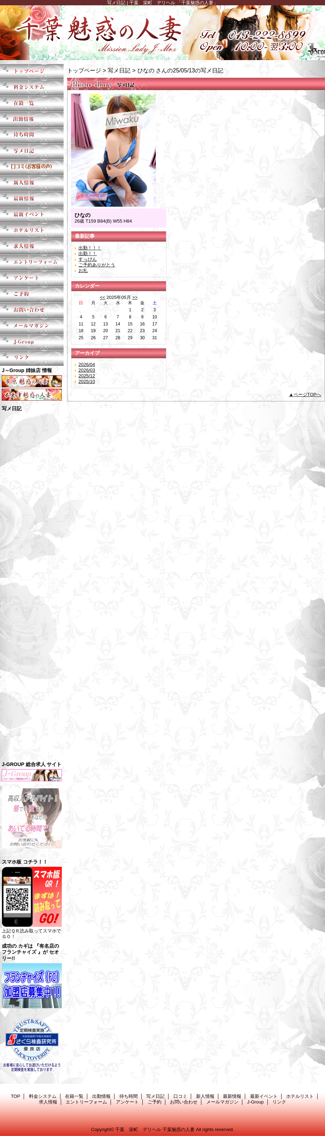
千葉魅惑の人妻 (162, 32)
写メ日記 (32, 151)
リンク (32, 358)
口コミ (32, 167)
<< (102, 297)
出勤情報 (32, 119)
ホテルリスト (32, 231)
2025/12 (86, 375)
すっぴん (87, 259)
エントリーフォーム (32, 262)
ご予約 (32, 294)
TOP (32, 72)
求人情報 (32, 246)
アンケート (32, 278)
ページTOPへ (307, 394)
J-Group (32, 342)
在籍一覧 (32, 103)
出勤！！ (87, 253)
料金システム (32, 87)
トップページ (84, 70)
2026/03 (86, 370)
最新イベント (32, 215)
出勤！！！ (89, 248)
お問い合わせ (32, 310)
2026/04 (86, 364)
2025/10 (86, 381)
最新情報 (32, 199)
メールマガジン (32, 326)
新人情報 (32, 183)
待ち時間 (32, 135)
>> (134, 297)
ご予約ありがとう (96, 264)
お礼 (83, 270)
